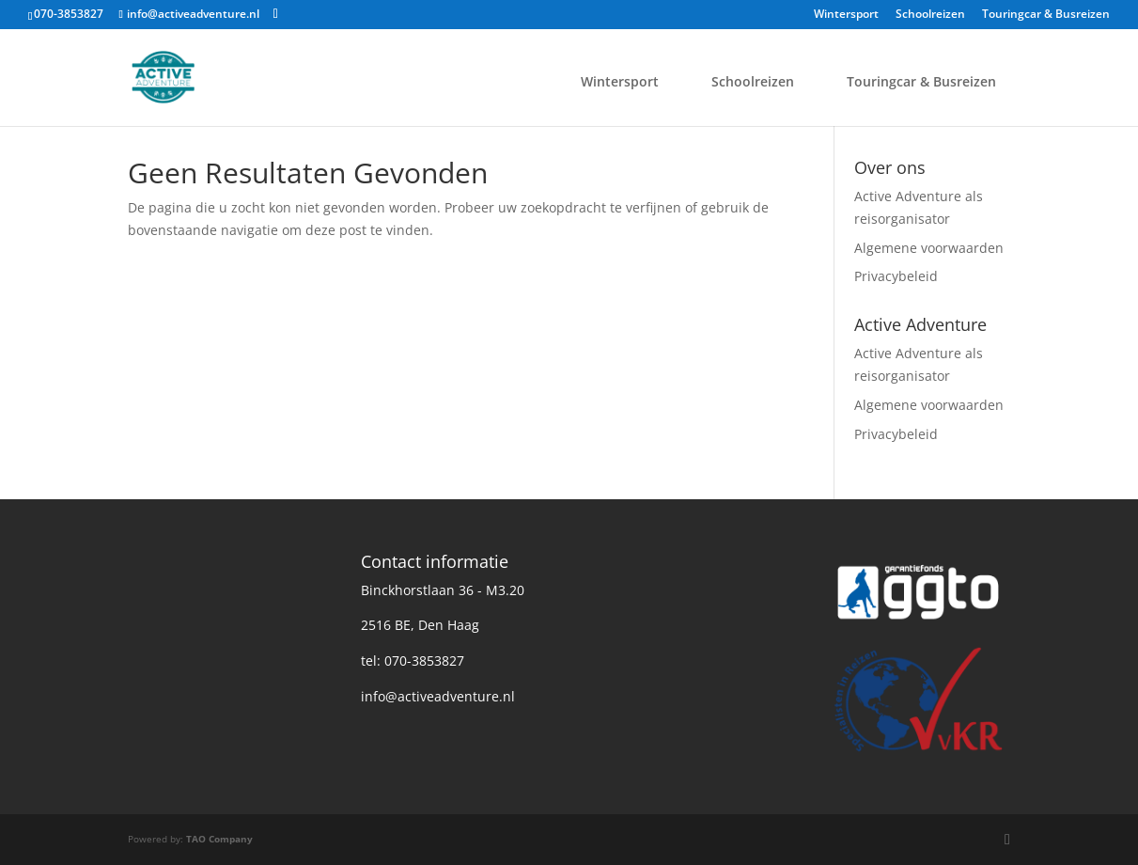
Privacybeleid (896, 276)
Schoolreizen (930, 15)
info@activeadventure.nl (438, 696)
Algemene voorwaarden (929, 248)
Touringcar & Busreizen (1046, 15)
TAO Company (219, 838)
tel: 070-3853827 (412, 660)
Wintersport (846, 15)
